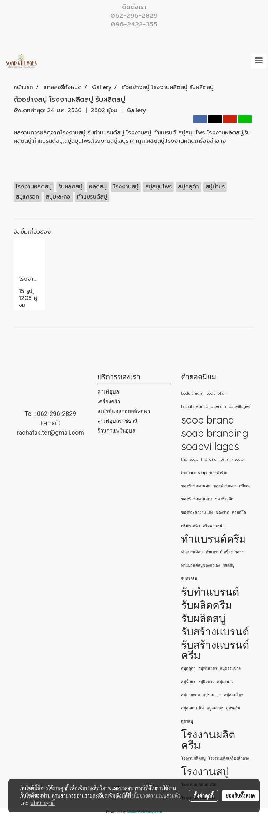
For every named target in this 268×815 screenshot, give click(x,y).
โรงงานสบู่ (205, 771)
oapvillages (239, 406)
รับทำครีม (189, 578)
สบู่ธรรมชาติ (230, 668)
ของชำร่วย (218, 472)
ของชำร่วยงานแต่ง (196, 499)
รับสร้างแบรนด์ (215, 631)
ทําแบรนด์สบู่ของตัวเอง (200, 565)
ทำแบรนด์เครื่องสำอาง (224, 552)
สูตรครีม (233, 708)
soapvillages (210, 446)
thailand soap (194, 472)
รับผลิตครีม (206, 605)
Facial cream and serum (203, 406)
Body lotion (216, 393)
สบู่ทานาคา (207, 668)
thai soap (189, 459)
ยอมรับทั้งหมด (240, 795)
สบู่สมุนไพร (233, 694)
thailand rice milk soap (222, 459)
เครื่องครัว (108, 401)
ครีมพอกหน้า (213, 525)
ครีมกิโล (239, 512)
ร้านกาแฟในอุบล (116, 430)
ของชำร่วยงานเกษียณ (231, 485)
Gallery (136, 110)
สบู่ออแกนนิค (192, 708)
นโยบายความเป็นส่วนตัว (156, 795)
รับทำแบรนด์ (210, 592)
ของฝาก (222, 512)
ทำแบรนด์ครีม (213, 539)
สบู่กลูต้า (188, 668)
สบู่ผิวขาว (206, 681)
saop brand (207, 419)
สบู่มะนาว (225, 681)
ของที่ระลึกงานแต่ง (197, 512)
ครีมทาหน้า (190, 525)
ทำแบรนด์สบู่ (192, 552)
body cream (192, 393)
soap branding (214, 433)
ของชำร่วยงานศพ (195, 485)
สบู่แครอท (215, 708)
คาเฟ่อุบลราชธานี (117, 421)
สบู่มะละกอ (190, 694)
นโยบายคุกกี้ (42, 803)
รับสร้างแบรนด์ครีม (215, 649)
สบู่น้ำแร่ (188, 681)
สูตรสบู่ (187, 721)
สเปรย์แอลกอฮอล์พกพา (123, 411)
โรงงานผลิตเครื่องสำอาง (228, 758)
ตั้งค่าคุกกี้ (204, 795)
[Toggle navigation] (259, 61)
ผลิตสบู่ (228, 565)
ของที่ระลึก (224, 499)
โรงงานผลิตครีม (208, 739)
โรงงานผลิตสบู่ (193, 758)
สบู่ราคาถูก (212, 694)
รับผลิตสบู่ (203, 618)
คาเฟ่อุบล (108, 391)
